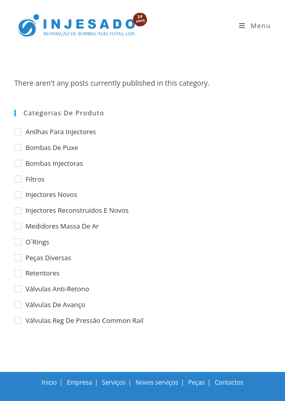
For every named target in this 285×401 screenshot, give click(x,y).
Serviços (114, 382)
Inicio (49, 382)
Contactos (229, 382)
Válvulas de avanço (55, 304)
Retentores (43, 273)
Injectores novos (51, 194)
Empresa (79, 382)
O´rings (37, 241)
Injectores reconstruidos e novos (77, 210)
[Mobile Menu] (255, 25)
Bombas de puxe (52, 147)
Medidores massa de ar (62, 226)
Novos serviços (157, 382)
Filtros (35, 179)
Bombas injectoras (54, 163)
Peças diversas (49, 257)
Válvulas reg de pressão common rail (85, 320)
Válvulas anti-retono (57, 288)
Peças (196, 382)
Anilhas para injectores (61, 131)
